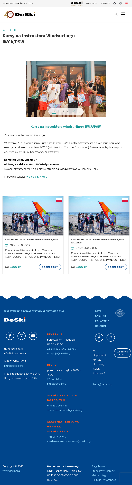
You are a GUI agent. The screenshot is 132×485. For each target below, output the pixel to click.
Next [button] (79, 111)
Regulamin (98, 466)
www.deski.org (11, 470)
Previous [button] (74, 111)
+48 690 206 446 (57, 405)
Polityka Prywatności (104, 479)
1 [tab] (54, 111)
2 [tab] (58, 111)
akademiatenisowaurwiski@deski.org (69, 441)
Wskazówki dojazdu (122, 352)
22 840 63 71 (54, 379)
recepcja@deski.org (58, 353)
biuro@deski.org (13, 365)
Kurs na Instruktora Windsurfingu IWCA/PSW (31, 239)
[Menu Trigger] (123, 14)
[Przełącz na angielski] (126, 3)
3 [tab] (63, 111)
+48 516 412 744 (56, 436)
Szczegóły (50, 267)
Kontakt (105, 3)
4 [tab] (68, 111)
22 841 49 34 (91, 3)
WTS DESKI (10, 30)
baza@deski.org (102, 384)
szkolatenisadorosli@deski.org (64, 410)
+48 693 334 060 (36, 176)
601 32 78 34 (70, 348)
